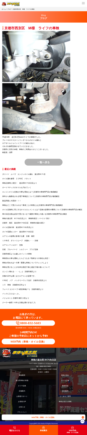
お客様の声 (22, 401)
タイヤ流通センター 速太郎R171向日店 (18, 231)
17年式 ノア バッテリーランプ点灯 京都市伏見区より (24, 280)
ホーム (4, 9)
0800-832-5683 (30, 323)
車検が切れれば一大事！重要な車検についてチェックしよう (25, 262)
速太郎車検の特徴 (22, 380)
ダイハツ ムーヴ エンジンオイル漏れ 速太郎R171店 (23, 174)
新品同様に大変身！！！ (11, 201)
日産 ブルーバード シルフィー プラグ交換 (20, 249)
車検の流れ (65, 375)
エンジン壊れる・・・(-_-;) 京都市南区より (19, 271)
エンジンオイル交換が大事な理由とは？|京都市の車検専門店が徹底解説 (30, 192)
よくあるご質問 (65, 396)
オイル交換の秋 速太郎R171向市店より (18, 227)
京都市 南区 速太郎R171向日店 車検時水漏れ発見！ (23, 223)
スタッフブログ (65, 407)
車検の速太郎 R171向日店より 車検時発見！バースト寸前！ (26, 218)
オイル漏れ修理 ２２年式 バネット (16, 178)
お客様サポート (22, 396)
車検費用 (22, 375)
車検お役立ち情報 (65, 401)
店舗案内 (22, 391)
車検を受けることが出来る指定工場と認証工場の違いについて (26, 267)
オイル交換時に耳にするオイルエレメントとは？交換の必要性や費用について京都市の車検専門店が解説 (42, 209)
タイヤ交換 (22, 386)
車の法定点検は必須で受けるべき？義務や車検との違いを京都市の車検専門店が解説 (34, 214)
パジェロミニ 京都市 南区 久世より (15, 298)
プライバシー (22, 412)
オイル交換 (65, 380)
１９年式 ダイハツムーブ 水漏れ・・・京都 (20, 240)
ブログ (9, 9)
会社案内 (65, 391)
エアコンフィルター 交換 (12, 245)
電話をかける (14, 429)
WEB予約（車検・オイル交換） (28, 341)
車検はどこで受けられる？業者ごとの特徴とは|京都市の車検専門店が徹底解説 (32, 205)
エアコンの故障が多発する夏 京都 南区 (18, 236)
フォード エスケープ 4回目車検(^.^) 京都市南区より (22, 289)
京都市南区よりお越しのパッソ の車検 (17, 254)
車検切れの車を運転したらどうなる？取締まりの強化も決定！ (26, 258)
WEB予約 (72, 429)
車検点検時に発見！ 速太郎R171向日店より (19, 183)
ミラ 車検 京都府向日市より (14, 285)
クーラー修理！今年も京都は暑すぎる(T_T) (18, 302)
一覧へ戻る (43, 162)
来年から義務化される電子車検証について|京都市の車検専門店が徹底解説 (30, 196)
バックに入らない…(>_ (10, 293)
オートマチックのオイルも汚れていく (16, 187)
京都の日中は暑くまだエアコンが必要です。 (19, 276)
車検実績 (65, 386)
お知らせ (22, 407)
